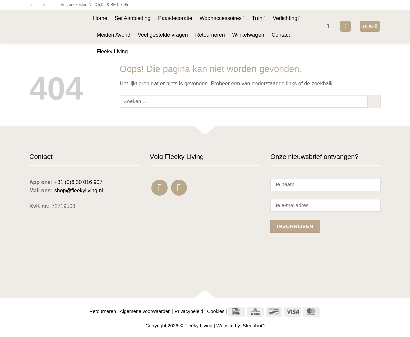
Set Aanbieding (133, 18)
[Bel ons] (52, 5)
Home (100, 18)
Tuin (259, 18)
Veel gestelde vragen (163, 35)
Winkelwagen (248, 35)
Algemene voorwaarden (145, 311)
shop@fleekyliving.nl (78, 190)
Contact (281, 35)
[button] (329, 26)
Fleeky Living (112, 51)
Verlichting (286, 18)
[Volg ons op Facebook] (33, 5)
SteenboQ (254, 325)
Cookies (215, 311)
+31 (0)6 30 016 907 (78, 182)
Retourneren (210, 35)
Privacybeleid (189, 311)
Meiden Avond (113, 35)
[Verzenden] (374, 101)
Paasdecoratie (175, 18)
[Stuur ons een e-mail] (45, 5)
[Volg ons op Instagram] (39, 5)
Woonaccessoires (222, 18)
